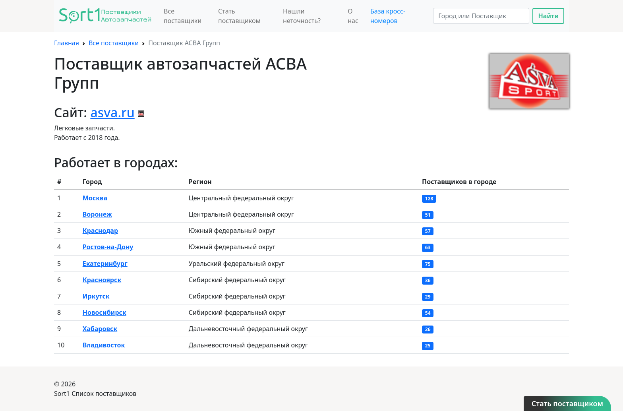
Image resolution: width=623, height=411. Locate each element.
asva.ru (112, 112)
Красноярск (102, 279)
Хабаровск (100, 328)
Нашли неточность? (302, 16)
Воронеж (97, 214)
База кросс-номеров (387, 16)
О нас (353, 16)
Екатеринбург (105, 263)
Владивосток (104, 345)
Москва (95, 198)
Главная (66, 43)
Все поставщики (182, 16)
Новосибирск (104, 312)
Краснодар (100, 230)
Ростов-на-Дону (108, 246)
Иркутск (96, 296)
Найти (548, 16)
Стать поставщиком (239, 16)
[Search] (481, 16)
